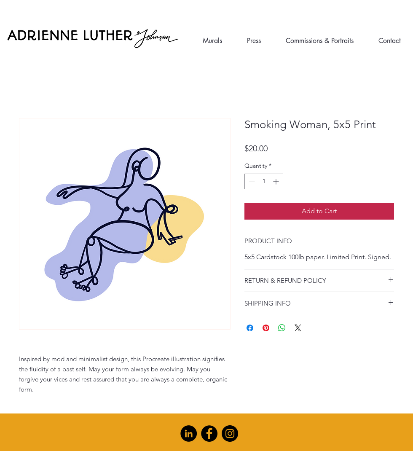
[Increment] (276, 181)
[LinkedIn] (188, 433)
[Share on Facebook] (250, 328)
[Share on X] (298, 328)
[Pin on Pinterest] (266, 328)
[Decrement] (251, 181)
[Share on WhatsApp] (282, 328)
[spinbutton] (263, 181)
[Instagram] (230, 433)
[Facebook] (209, 433)
